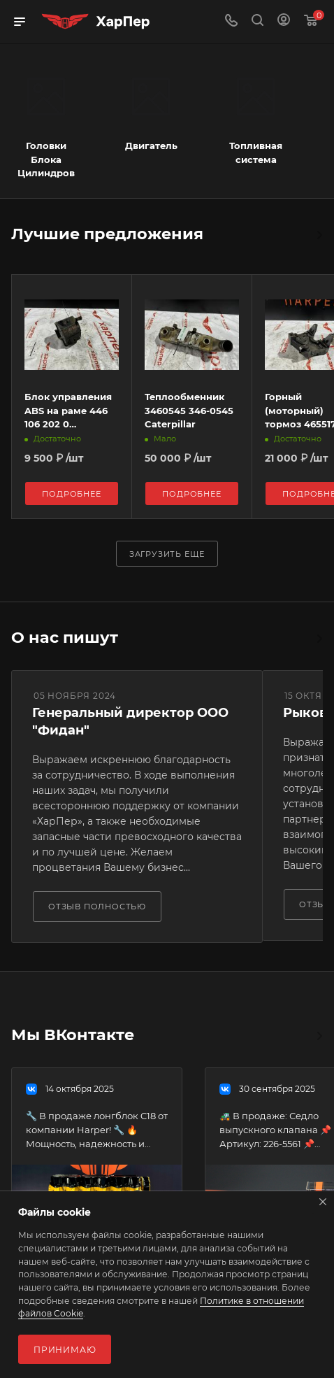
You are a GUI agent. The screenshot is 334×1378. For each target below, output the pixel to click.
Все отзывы (318, 638)
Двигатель (151, 145)
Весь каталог (318, 235)
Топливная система (255, 152)
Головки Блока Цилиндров (46, 159)
